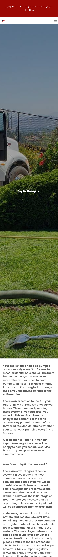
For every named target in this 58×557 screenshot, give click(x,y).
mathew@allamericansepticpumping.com (37, 7)
